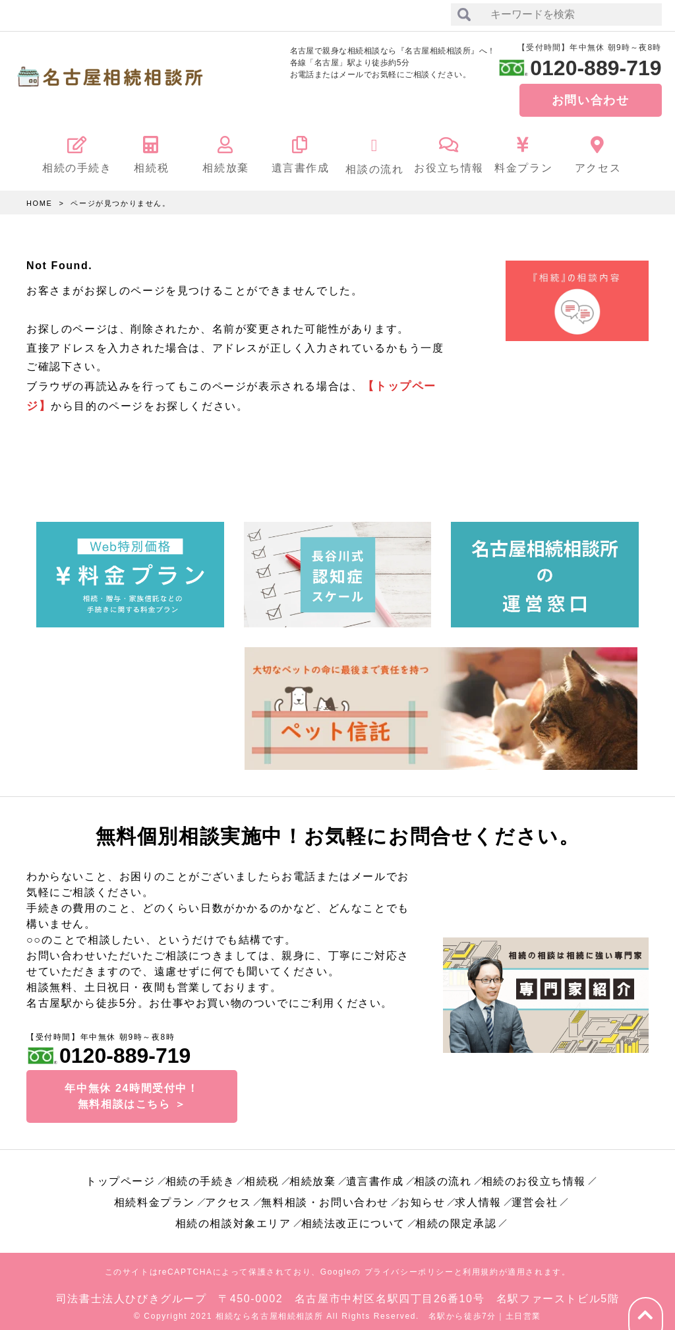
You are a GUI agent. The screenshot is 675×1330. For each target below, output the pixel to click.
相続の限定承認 (455, 1218)
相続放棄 (312, 1176)
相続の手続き (200, 1176)
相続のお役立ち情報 (534, 1176)
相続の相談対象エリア (233, 1218)
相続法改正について (353, 1218)
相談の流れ (443, 1176)
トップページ (121, 1176)
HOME (39, 203)
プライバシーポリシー (409, 1266)
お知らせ (422, 1197)
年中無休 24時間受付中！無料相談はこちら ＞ (131, 1090)
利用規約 (480, 1266)
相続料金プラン (154, 1197)
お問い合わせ (591, 100)
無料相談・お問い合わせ (325, 1197)
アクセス (228, 1197)
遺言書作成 (375, 1176)
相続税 (262, 1176)
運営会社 (535, 1197)
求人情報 (478, 1197)
